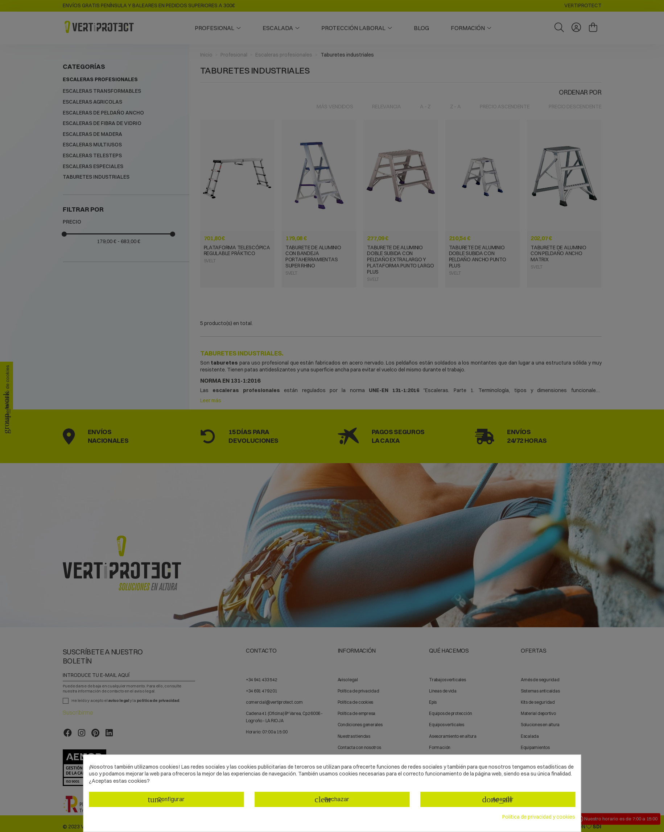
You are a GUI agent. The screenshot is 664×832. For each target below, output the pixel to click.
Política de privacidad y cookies (538, 817)
